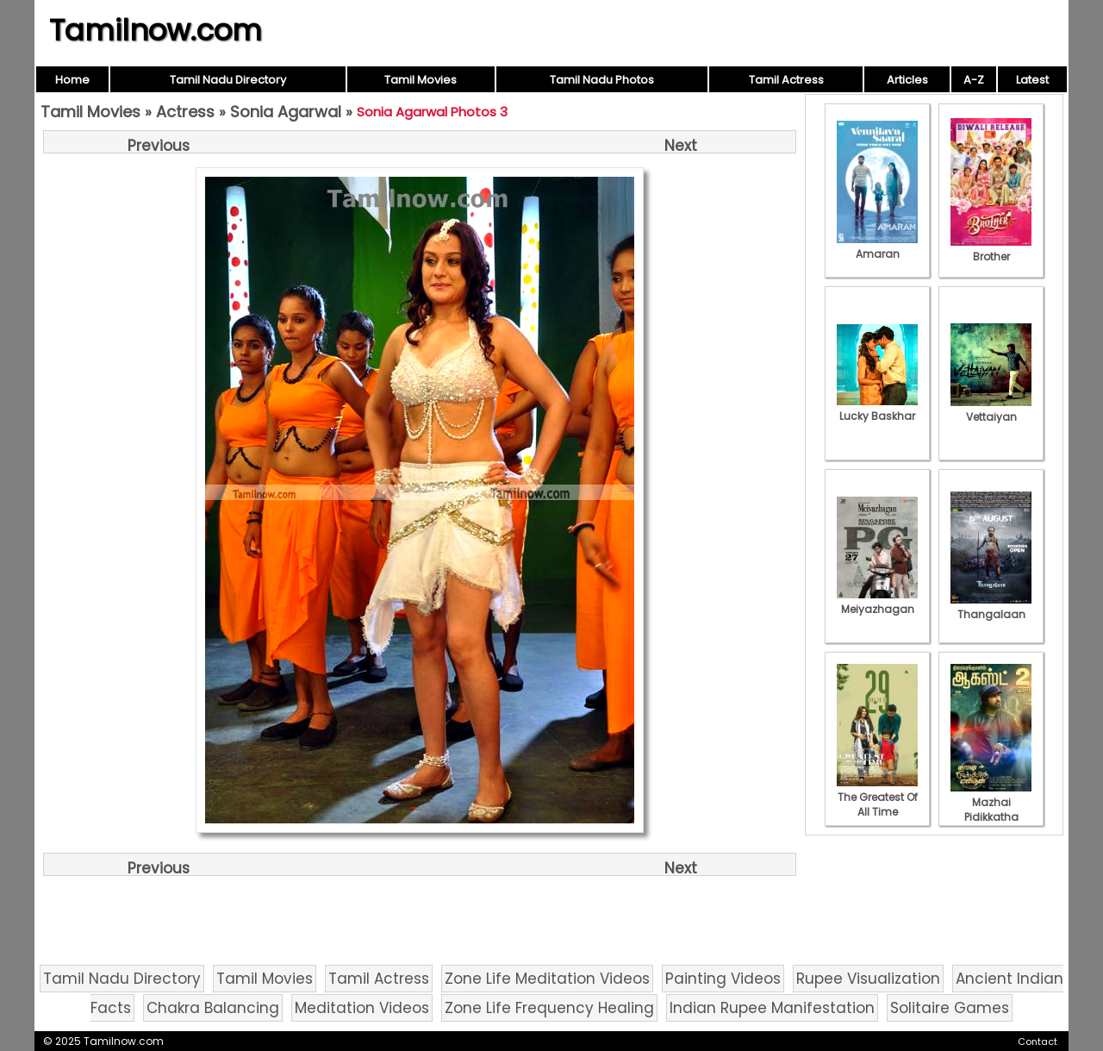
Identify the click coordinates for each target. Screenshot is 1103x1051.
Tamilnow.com (155, 30)
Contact (1037, 1041)
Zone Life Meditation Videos (547, 978)
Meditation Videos (362, 1008)
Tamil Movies (420, 80)
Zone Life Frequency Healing (549, 1008)
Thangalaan (990, 607)
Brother (990, 249)
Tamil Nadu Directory (228, 80)
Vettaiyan (990, 409)
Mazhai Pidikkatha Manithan (990, 809)
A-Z (973, 80)
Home (72, 80)
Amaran (877, 246)
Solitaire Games (949, 1008)
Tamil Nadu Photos (602, 80)
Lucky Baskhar (877, 408)
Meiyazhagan (877, 601)
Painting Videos (723, 978)
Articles (907, 80)
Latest (1032, 80)
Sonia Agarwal (285, 111)
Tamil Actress (786, 80)
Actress (185, 111)
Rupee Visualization (868, 978)
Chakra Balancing (212, 1008)
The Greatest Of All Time (877, 797)
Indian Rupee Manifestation (772, 1008)
